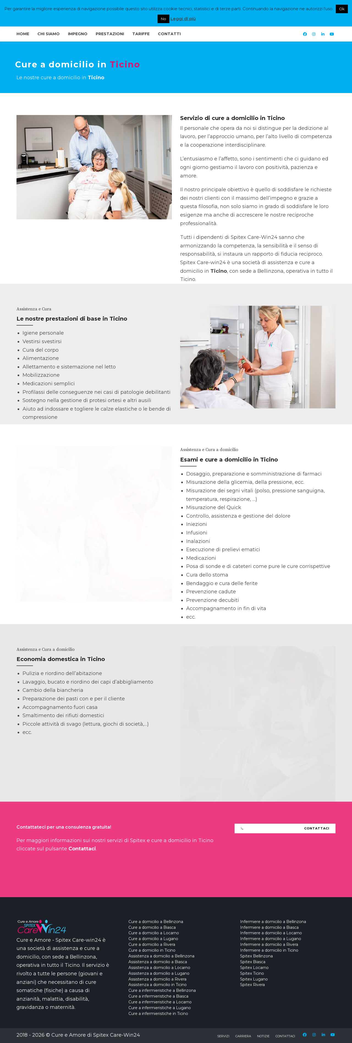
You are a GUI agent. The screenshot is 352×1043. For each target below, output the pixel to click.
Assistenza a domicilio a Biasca (157, 961)
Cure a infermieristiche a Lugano (159, 1007)
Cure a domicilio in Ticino (151, 950)
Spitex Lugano (254, 979)
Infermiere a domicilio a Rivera (269, 944)
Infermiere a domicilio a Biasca (269, 927)
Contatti (169, 33)
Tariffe (141, 33)
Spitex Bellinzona (256, 956)
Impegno (77, 33)
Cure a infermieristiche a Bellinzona (162, 990)
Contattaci (285, 1036)
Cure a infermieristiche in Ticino (158, 1013)
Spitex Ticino (252, 973)
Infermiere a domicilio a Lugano (270, 938)
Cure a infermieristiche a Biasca (158, 996)
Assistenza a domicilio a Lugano (158, 973)
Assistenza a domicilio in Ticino (157, 984)
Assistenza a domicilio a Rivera (157, 979)
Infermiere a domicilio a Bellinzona (273, 921)
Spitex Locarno (254, 967)
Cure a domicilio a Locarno (153, 932)
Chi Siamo (48, 33)
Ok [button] (342, 9)
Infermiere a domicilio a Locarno (271, 932)
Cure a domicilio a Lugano (153, 938)
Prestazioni (110, 33)
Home (22, 33)
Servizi (223, 1036)
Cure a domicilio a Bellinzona (155, 921)
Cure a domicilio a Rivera (151, 944)
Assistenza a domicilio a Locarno (159, 967)
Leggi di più (183, 18)
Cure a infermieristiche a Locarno (160, 1002)
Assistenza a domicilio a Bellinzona (161, 956)
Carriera (243, 1036)
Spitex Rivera (252, 984)
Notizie (263, 1036)
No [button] (163, 19)
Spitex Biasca (252, 961)
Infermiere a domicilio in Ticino (269, 950)
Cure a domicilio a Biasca (152, 927)
